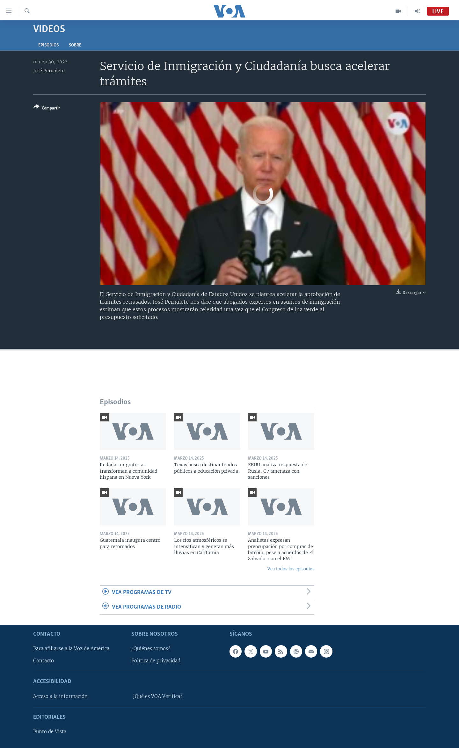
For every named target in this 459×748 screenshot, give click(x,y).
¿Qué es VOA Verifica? (157, 696)
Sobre (75, 45)
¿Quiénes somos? (150, 649)
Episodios (48, 45)
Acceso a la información (60, 696)
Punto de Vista (49, 732)
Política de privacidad (155, 661)
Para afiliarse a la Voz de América (71, 649)
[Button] (46, 108)
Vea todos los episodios (290, 569)
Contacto (43, 661)
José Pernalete (49, 71)
